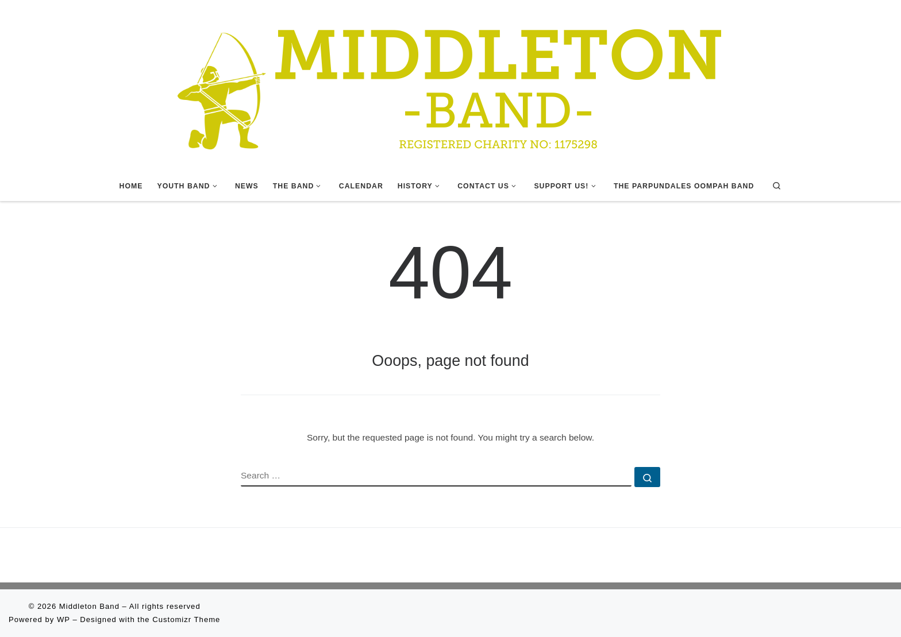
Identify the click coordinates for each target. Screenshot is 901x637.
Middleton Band (89, 606)
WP (63, 619)
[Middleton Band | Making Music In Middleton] (450, 84)
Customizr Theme (186, 619)
